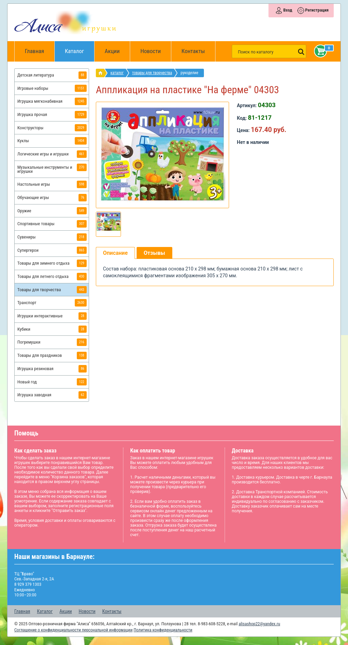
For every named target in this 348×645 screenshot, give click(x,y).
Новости (150, 51)
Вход (287, 10)
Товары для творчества (152, 72)
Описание (115, 253)
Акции (112, 51)
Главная (37, 51)
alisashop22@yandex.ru (259, 623)
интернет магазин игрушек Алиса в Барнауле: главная (102, 73)
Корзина (319, 51)
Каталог (79, 47)
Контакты (193, 51)
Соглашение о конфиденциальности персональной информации (73, 629)
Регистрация (317, 10)
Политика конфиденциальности (163, 629)
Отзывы (154, 253)
